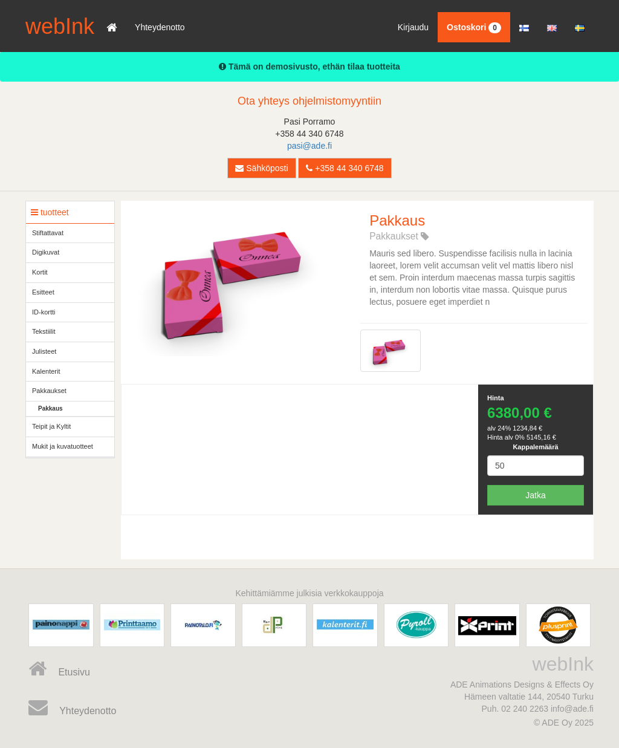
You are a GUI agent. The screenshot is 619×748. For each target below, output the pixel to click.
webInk (59, 26)
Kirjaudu (413, 27)
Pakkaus (50, 408)
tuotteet (50, 212)
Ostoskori (474, 27)
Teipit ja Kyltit (51, 426)
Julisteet (44, 351)
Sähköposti (261, 168)
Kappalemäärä (535, 446)
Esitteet (43, 292)
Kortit (40, 272)
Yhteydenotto (160, 27)
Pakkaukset (49, 390)
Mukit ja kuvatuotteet (62, 446)
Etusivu (59, 668)
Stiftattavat (47, 232)
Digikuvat (45, 252)
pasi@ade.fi (309, 146)
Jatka (535, 495)
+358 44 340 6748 (344, 168)
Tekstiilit (44, 331)
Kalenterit (46, 371)
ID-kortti (44, 312)
